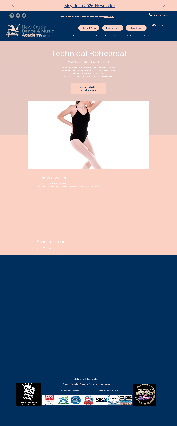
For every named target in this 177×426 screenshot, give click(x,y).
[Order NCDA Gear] (88, 28)
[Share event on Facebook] (38, 248)
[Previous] (13, 5)
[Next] (164, 5)
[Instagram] (11, 15)
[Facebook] (18, 15)
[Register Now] (112, 28)
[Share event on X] (44, 248)
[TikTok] (24, 15)
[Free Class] (136, 28)
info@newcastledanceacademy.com (88, 379)
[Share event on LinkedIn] (50, 248)
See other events (88, 90)
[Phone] (150, 14)
